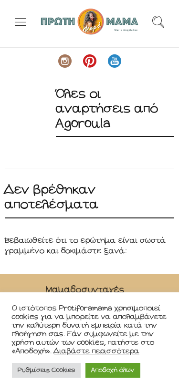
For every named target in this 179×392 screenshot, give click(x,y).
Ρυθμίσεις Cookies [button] (46, 370)
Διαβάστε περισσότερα (96, 351)
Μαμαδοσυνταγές (85, 290)
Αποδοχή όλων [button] (113, 370)
